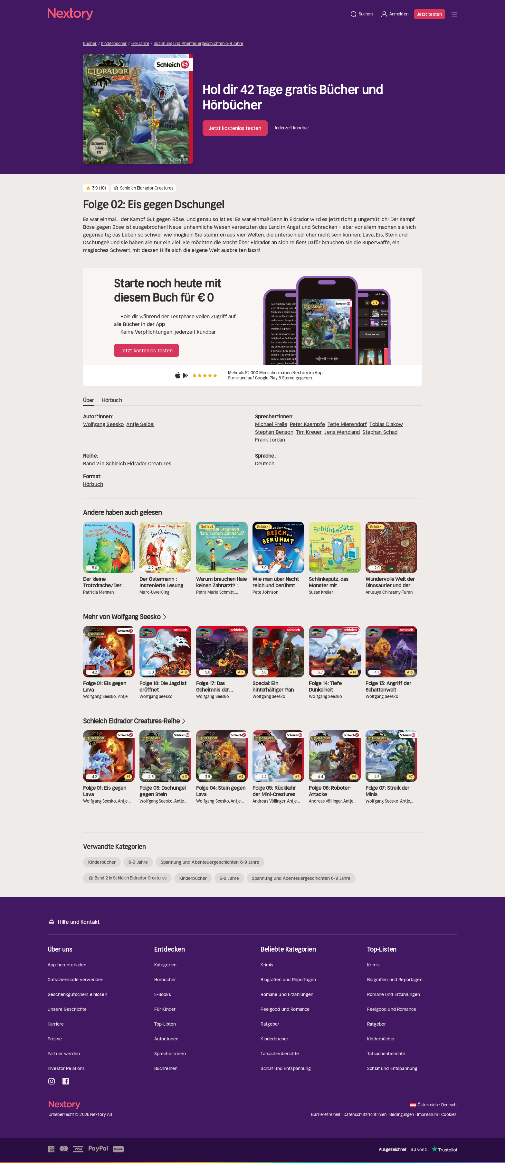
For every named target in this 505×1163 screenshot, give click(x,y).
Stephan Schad (379, 432)
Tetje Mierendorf (347, 424)
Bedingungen (401, 1114)
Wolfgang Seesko (103, 424)
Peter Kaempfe (307, 424)
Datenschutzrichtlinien (365, 1114)
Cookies (449, 1114)
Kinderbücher (114, 43)
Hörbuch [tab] (112, 400)
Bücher (90, 43)
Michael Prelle (271, 424)
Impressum (427, 1114)
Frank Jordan (270, 439)
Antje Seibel (140, 424)
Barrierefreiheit (325, 1114)
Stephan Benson (274, 432)
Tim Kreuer (309, 432)
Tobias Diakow (386, 424)
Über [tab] (88, 400)
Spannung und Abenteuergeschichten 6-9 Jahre (198, 43)
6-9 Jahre (140, 43)
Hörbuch (93, 484)
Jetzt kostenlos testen (235, 128)
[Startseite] (197, 14)
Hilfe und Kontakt (74, 921)
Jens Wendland (342, 432)
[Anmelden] (394, 14)
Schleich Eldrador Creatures (138, 463)
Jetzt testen (429, 14)
